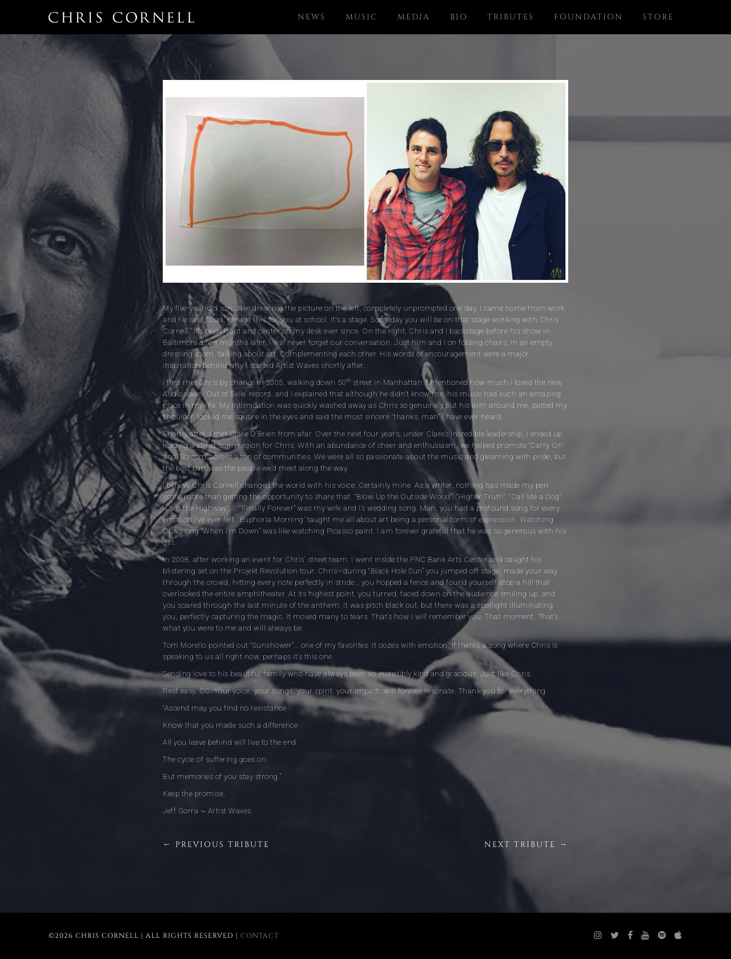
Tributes (510, 16)
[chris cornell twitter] (615, 935)
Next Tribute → (526, 844)
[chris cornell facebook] (630, 935)
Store (658, 16)
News (312, 16)
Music (362, 16)
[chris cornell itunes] (678, 935)
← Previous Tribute (216, 844)
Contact (259, 935)
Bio (459, 16)
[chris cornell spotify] (662, 935)
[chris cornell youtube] (645, 935)
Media (413, 16)
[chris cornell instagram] (598, 935)
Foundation (588, 16)
